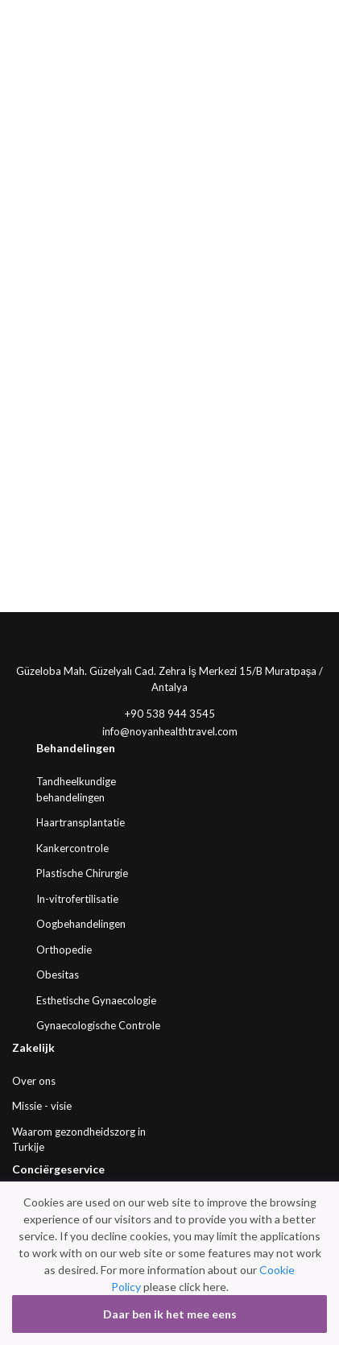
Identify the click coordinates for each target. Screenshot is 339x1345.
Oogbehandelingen (81, 923)
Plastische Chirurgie (82, 873)
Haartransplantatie (80, 822)
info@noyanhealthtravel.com (170, 731)
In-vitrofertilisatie (77, 898)
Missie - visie (42, 1105)
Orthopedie (64, 949)
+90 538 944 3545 (170, 713)
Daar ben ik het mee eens (170, 1314)
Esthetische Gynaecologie (96, 1000)
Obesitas (57, 974)
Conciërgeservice (58, 1169)
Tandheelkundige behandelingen (76, 789)
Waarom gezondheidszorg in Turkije (79, 1139)
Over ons (34, 1080)
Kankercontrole (72, 848)
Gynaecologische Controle (98, 1025)
